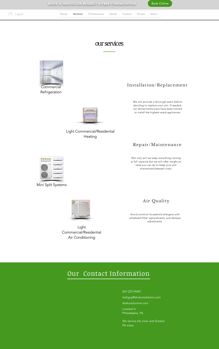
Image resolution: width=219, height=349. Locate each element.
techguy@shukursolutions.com (141, 297)
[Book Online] (160, 3)
